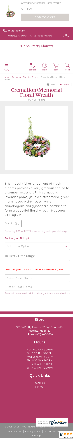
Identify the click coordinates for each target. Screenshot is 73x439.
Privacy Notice (32, 431)
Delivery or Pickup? (17, 238)
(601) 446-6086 (16, 30)
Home (6, 77)
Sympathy (16, 77)
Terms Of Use (14, 431)
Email (65, 84)
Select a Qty (12, 223)
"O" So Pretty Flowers (36, 46)
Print (52, 84)
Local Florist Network (55, 431)
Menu (6, 70)
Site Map (36, 435)
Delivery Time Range (20, 256)
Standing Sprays (30, 77)
